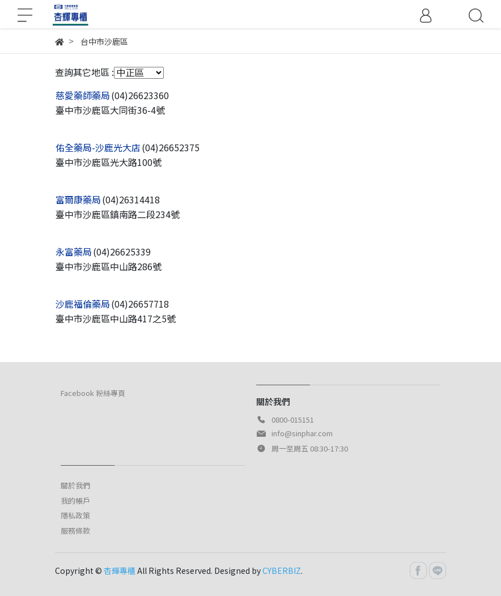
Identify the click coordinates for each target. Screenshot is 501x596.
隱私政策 (75, 515)
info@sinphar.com (302, 433)
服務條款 (75, 530)
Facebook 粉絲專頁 (93, 393)
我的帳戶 (75, 500)
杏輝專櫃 (119, 570)
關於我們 (75, 485)
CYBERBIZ (281, 570)
